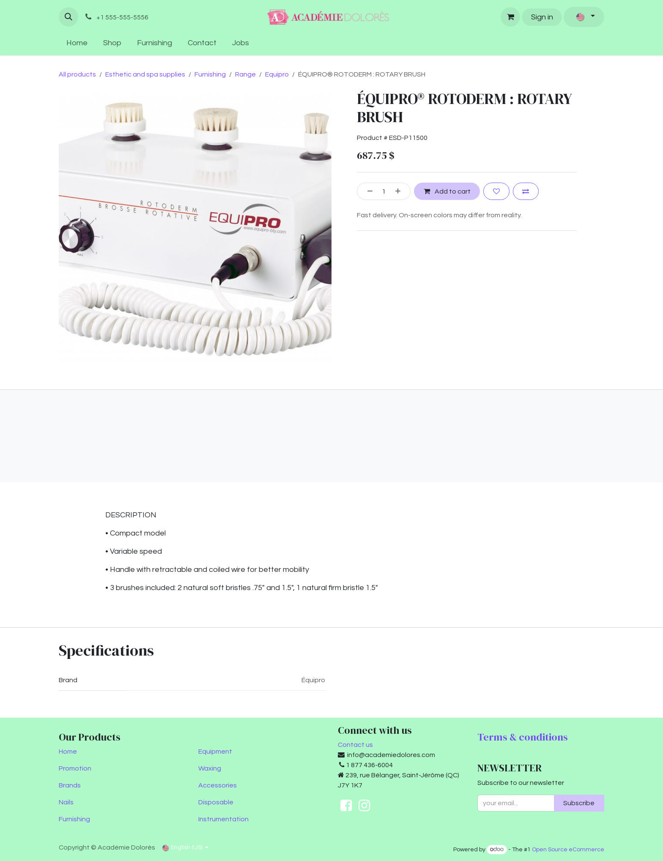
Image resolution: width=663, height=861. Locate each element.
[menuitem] (77, 43)
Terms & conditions (522, 737)
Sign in (542, 17)
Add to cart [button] (447, 190)
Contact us (355, 744)
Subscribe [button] (579, 803)
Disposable (215, 802)
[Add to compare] (526, 191)
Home (68, 751)
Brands (70, 785)
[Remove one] (367, 191)
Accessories (217, 785)
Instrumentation (223, 819)
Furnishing (210, 74)
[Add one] (401, 191)
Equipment (215, 751)
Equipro (277, 74)
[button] (68, 17)
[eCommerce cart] (510, 17)
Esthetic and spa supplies (145, 74)
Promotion (75, 768)
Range (245, 74)
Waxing (209, 768)
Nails (66, 802)
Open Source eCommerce (568, 850)
